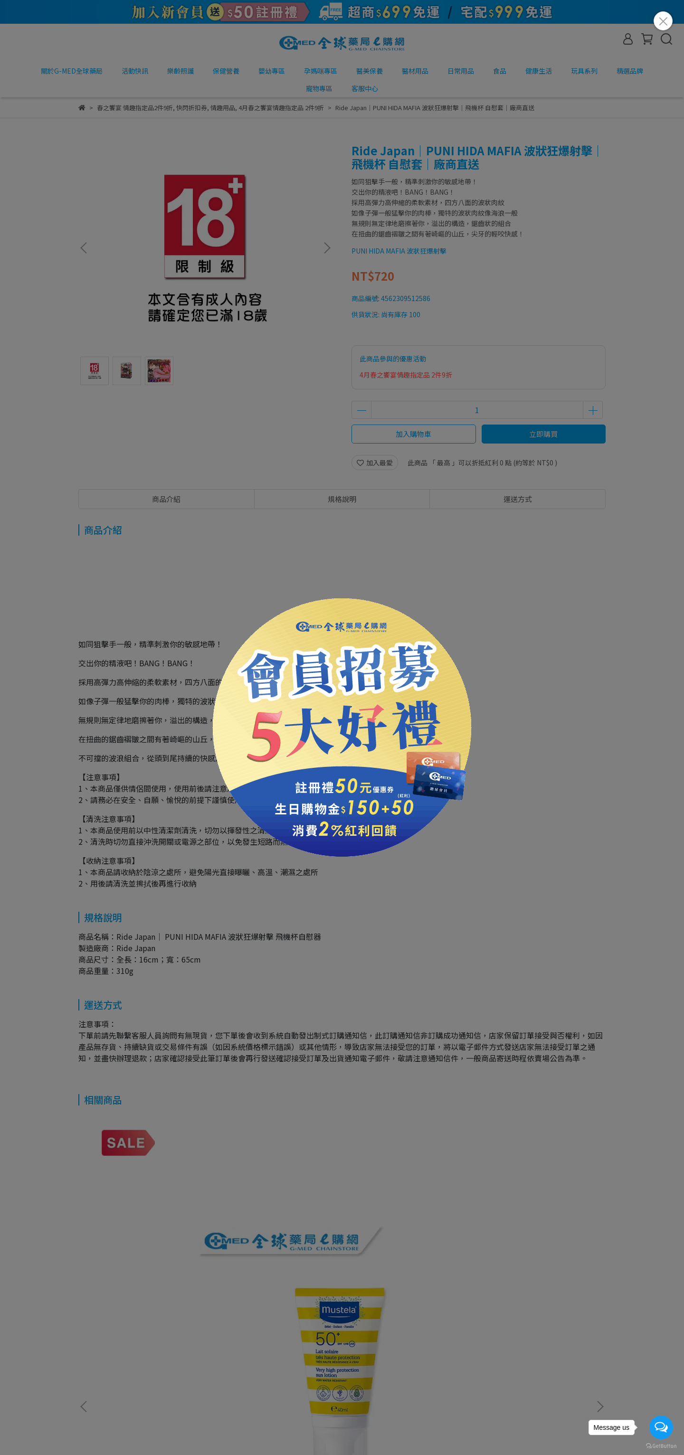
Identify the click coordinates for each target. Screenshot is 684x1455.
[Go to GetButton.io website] (661, 1445)
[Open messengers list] (661, 1427)
